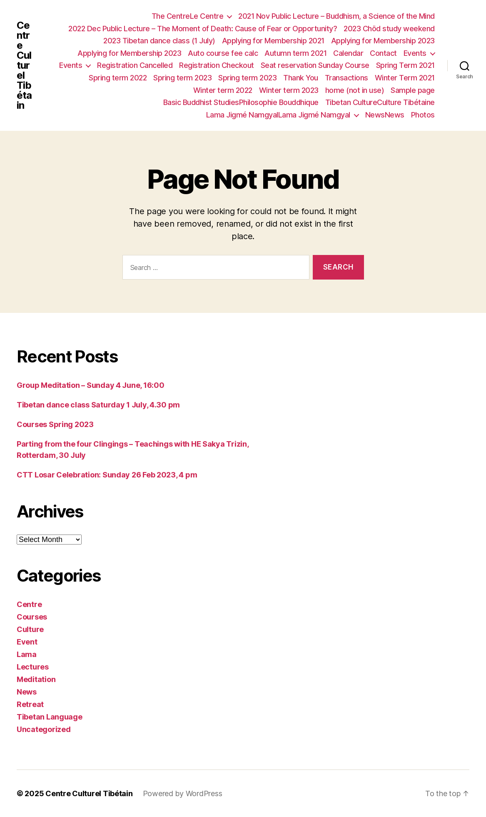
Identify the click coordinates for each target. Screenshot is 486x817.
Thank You (300, 77)
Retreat (30, 704)
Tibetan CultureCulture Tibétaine (380, 102)
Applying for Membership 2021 (273, 40)
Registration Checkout (216, 65)
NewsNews (384, 114)
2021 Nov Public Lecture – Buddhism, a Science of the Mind (336, 16)
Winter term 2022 (222, 90)
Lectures (33, 666)
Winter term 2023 (289, 90)
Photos (423, 114)
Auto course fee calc (223, 53)
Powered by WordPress (182, 793)
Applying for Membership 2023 (383, 40)
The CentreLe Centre (188, 16)
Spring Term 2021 (405, 65)
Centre (29, 604)
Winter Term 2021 (405, 77)
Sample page (413, 90)
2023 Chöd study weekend (389, 28)
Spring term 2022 (118, 77)
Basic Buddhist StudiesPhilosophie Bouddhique (241, 102)
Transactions (346, 77)
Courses (32, 616)
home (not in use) (354, 90)
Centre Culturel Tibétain (24, 65)
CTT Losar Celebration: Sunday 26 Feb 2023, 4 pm (107, 474)
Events (415, 53)
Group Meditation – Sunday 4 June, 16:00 (90, 385)
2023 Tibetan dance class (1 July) (159, 40)
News (27, 691)
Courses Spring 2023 (55, 424)
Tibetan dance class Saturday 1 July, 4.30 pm (98, 404)
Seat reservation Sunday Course (315, 65)
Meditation (36, 679)
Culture (30, 629)
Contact (383, 53)
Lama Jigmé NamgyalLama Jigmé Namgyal (278, 114)
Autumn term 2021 (295, 53)
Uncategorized (44, 729)
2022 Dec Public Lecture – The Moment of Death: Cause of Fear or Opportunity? (202, 28)
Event (27, 641)
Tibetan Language (49, 716)
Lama (27, 654)
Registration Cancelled (134, 65)
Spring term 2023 (182, 77)
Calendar (348, 53)
